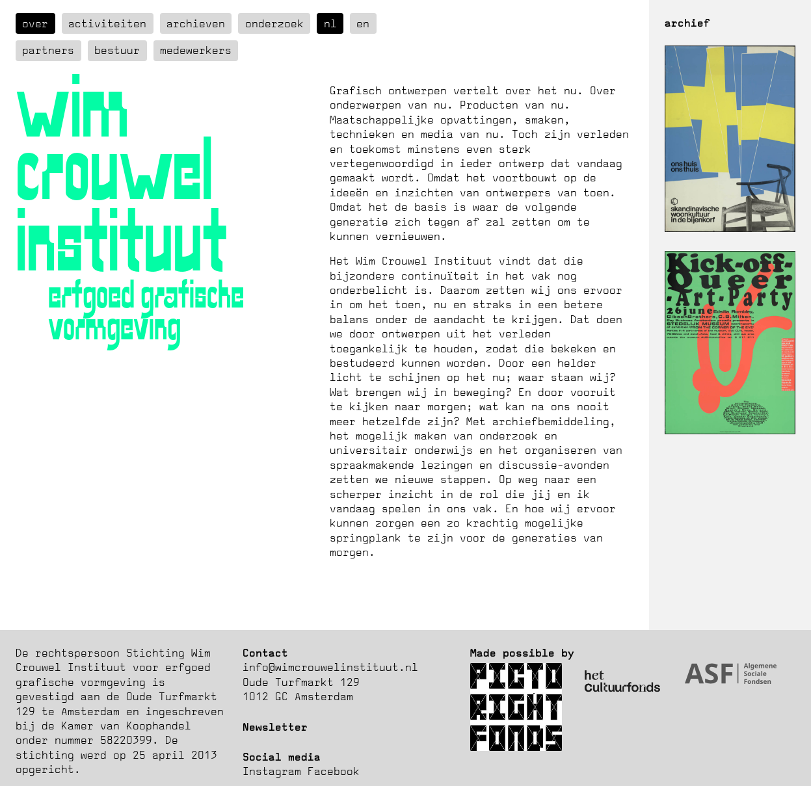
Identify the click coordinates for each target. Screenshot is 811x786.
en (362, 23)
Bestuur (117, 50)
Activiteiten (107, 23)
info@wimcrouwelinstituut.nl (330, 667)
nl (330, 23)
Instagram (272, 771)
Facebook (334, 771)
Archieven (195, 23)
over (35, 23)
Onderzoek (274, 23)
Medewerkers (196, 50)
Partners (48, 50)
